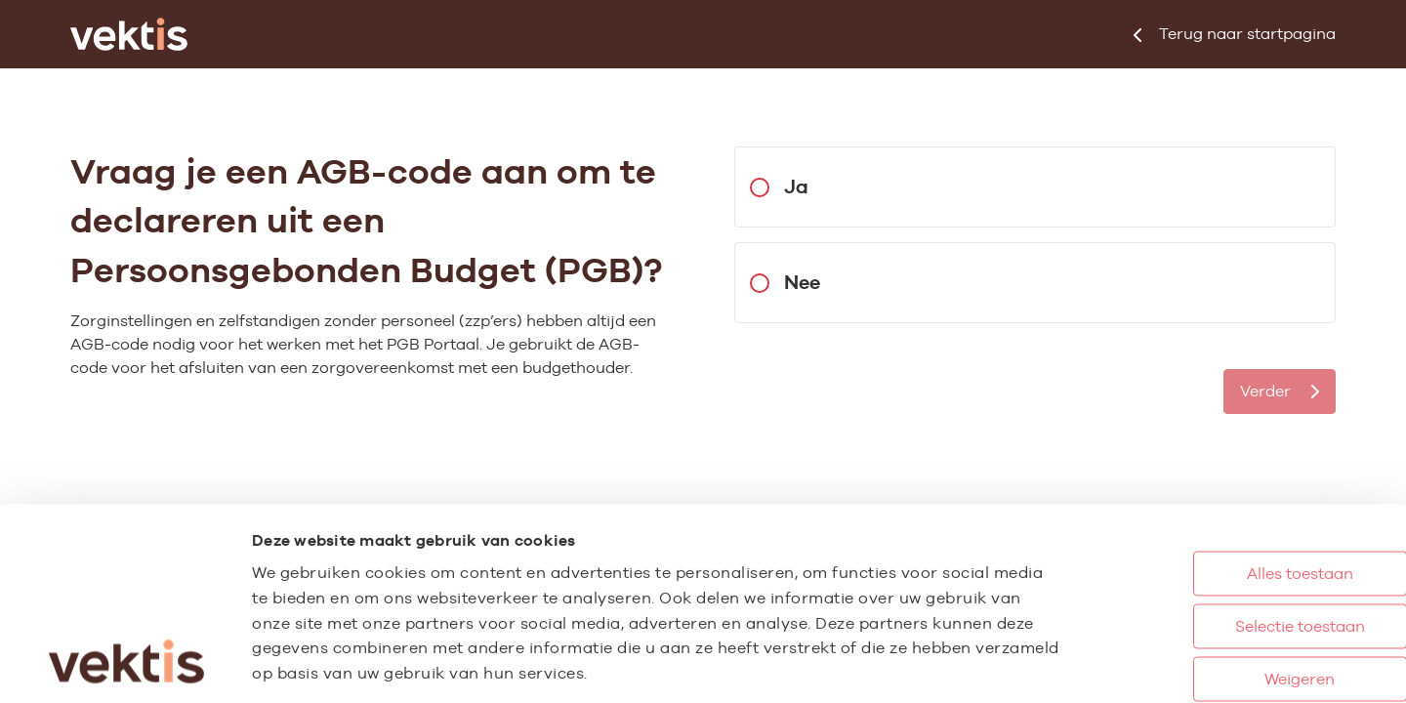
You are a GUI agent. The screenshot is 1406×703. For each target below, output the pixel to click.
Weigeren (1219, 562)
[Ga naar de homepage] (128, 34)
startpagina (1235, 33)
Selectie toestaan (1220, 509)
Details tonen (1074, 667)
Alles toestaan (1220, 456)
